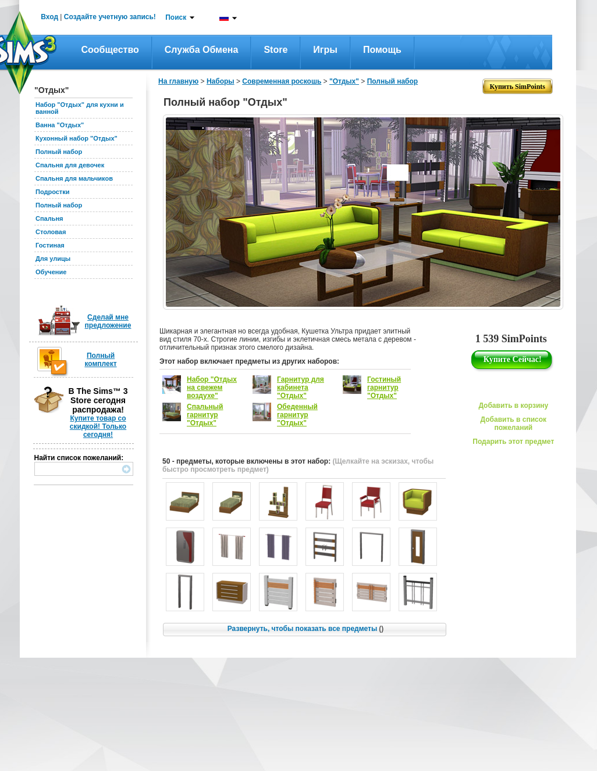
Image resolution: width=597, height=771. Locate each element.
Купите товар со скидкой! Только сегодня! (98, 426)
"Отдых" (344, 81)
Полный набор (58, 151)
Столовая (50, 231)
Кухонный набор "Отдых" (76, 138)
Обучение (50, 271)
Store (275, 50)
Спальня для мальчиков (74, 178)
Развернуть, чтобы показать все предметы (305, 629)
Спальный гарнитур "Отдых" (205, 415)
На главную (178, 81)
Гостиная (50, 245)
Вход (49, 17)
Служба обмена (202, 50)
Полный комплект (100, 360)
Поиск (175, 17)
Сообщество (110, 50)
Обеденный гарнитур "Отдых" (297, 415)
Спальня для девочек (69, 165)
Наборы (220, 81)
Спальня (49, 218)
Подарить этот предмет (513, 442)
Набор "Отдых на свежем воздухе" (212, 387)
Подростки (52, 191)
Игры (325, 50)
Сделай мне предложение (108, 321)
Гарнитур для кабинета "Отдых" (300, 387)
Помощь (382, 50)
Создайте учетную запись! (110, 17)
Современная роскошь (281, 81)
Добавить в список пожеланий (513, 423)
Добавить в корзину (513, 405)
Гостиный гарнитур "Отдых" (384, 387)
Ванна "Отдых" (59, 124)
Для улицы (52, 258)
